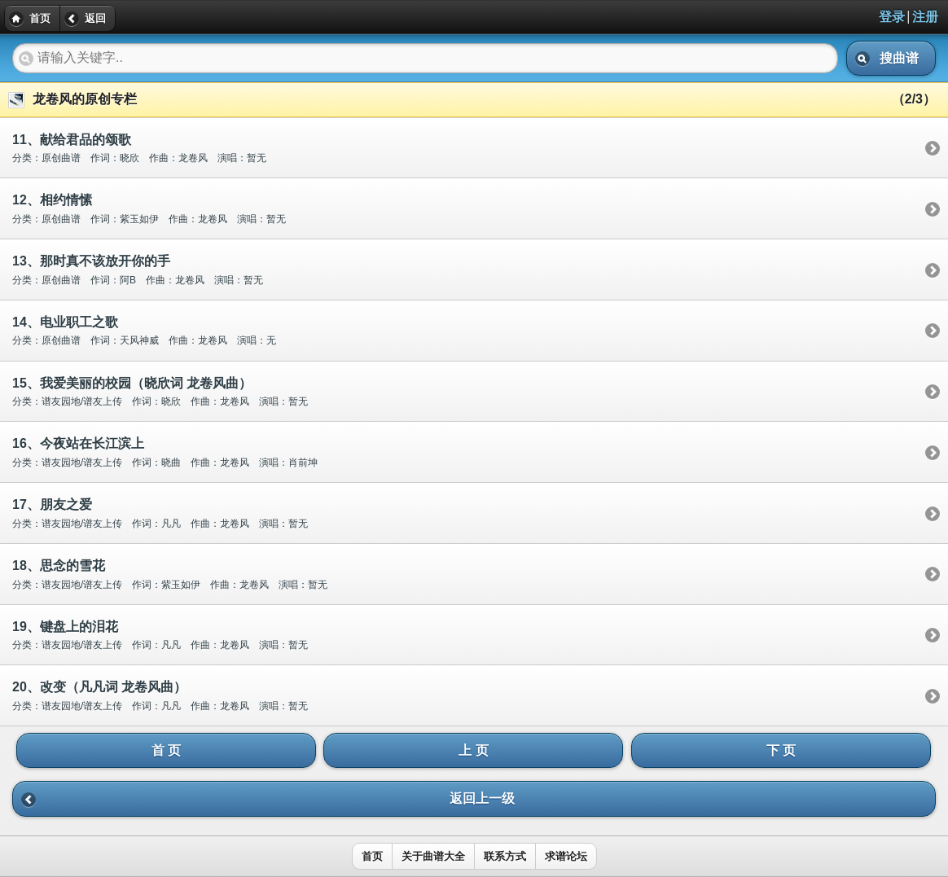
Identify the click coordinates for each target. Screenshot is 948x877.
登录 (892, 17)
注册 (925, 17)
